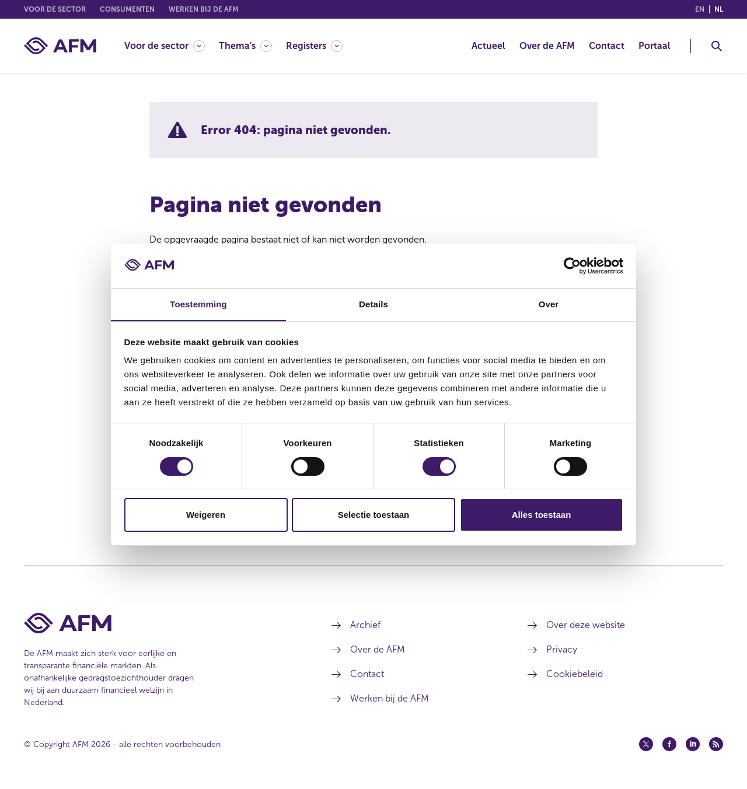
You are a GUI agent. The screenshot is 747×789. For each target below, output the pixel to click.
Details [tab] (373, 304)
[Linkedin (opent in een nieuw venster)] (693, 744)
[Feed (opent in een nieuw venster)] (716, 744)
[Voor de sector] (164, 46)
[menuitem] (171, 46)
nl (718, 9)
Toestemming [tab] (198, 304)
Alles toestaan (541, 515)
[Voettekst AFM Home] (160, 623)
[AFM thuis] (60, 45)
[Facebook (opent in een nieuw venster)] (669, 744)
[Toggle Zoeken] (717, 46)
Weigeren (205, 515)
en (699, 9)
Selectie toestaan (374, 515)
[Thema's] (245, 46)
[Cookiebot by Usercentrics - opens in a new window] (572, 265)
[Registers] (314, 46)
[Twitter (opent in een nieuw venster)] (646, 744)
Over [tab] (549, 304)
